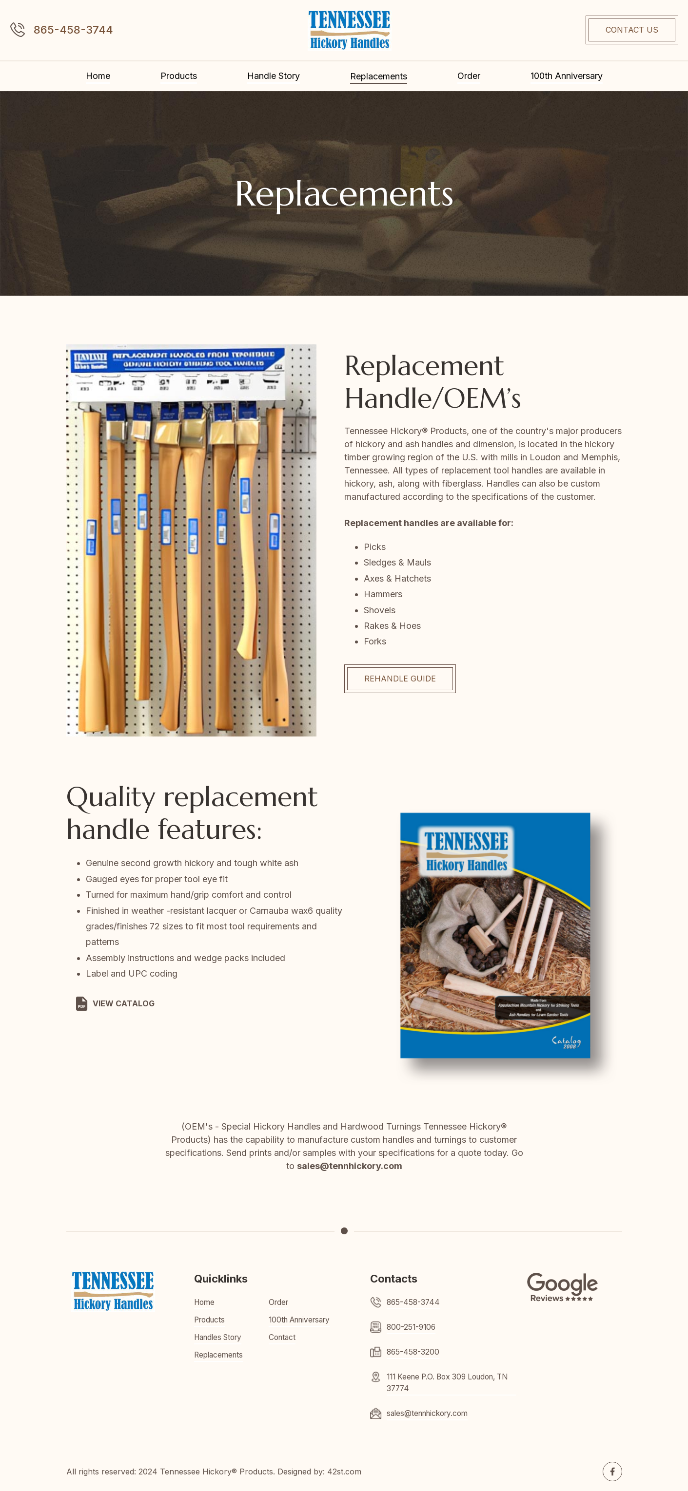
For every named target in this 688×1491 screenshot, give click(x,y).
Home (98, 76)
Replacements (378, 76)
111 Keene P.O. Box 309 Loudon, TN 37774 (446, 1383)
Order (468, 76)
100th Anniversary (567, 76)
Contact (283, 1337)
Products (178, 76)
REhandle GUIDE (400, 678)
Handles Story (220, 1337)
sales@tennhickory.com (430, 1413)
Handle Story (273, 76)
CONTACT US (632, 30)
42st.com (344, 1471)
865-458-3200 (414, 1352)
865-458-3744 (73, 29)
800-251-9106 (412, 1327)
